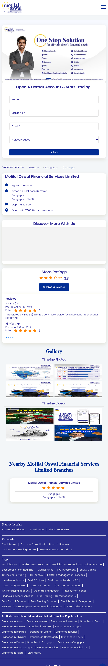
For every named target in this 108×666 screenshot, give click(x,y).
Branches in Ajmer (12, 601)
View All (9, 317)
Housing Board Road (13, 509)
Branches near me (13, 147)
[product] (54, 119)
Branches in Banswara (64, 601)
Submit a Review (54, 267)
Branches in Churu (72, 617)
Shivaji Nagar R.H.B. (59, 509)
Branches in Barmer (13, 606)
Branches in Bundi (66, 611)
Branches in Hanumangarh (18, 627)
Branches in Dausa (13, 622)
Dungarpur (51, 147)
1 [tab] (48, 58)
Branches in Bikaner (41, 611)
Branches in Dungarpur (40, 622)
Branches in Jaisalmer (75, 627)
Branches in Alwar (37, 601)
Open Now (47, 190)
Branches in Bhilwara (14, 611)
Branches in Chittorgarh (44, 617)
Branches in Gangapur (71, 622)
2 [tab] (53, 58)
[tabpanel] (54, 33)
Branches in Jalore (13, 632)
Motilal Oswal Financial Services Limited (54, 463)
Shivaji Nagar (37, 509)
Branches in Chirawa (14, 617)
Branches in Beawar (40, 606)
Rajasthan (34, 147)
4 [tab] (61, 58)
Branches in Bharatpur (68, 606)
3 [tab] (57, 58)
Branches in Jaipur (48, 627)
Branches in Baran (91, 601)
